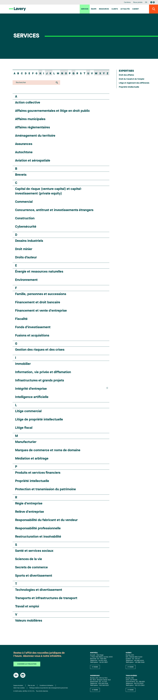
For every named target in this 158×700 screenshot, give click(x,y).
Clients (115, 9)
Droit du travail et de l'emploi (131, 79)
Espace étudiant (18, 685)
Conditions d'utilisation (46, 685)
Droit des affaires (126, 75)
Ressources (104, 9)
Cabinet (135, 9)
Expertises (126, 71)
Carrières (127, 2)
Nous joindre (137, 2)
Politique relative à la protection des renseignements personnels (48, 688)
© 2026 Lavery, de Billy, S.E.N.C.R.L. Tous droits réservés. (30, 691)
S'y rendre (95, 666)
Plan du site (31, 685)
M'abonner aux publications (26, 664)
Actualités (125, 9)
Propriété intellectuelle (129, 87)
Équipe (93, 9)
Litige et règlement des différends (134, 83)
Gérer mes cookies (19, 688)
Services (84, 9)
